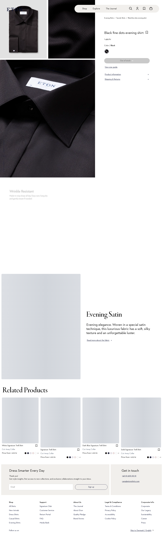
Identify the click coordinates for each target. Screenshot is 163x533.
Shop (84, 9)
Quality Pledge (79, 515)
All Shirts (12, 506)
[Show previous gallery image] (3, 146)
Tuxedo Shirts (120, 18)
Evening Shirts (109, 18)
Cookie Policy (110, 519)
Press (143, 523)
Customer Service (47, 510)
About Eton (78, 510)
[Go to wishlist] (144, 8)
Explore (96, 9)
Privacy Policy (110, 510)
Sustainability (146, 515)
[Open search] (130, 8)
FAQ (41, 519)
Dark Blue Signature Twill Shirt (94, 446)
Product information (127, 74)
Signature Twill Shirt (48, 450)
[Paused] (157, 264)
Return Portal (45, 515)
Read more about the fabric (99, 340)
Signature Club (46, 506)
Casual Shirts (14, 519)
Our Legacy (146, 510)
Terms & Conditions (113, 506)
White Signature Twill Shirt (12, 446)
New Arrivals (14, 510)
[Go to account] (137, 8)
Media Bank (44, 523)
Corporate (145, 506)
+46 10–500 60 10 (129, 476)
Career (144, 519)
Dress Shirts (14, 515)
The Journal (111, 9)
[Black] (107, 51)
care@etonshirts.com (130, 481)
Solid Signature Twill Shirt (131, 450)
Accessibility (110, 515)
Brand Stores (78, 519)
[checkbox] (146, 33)
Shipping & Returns (127, 79)
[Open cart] (150, 8)
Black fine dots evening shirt (137, 18)
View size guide (111, 67)
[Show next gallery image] (3, 166)
